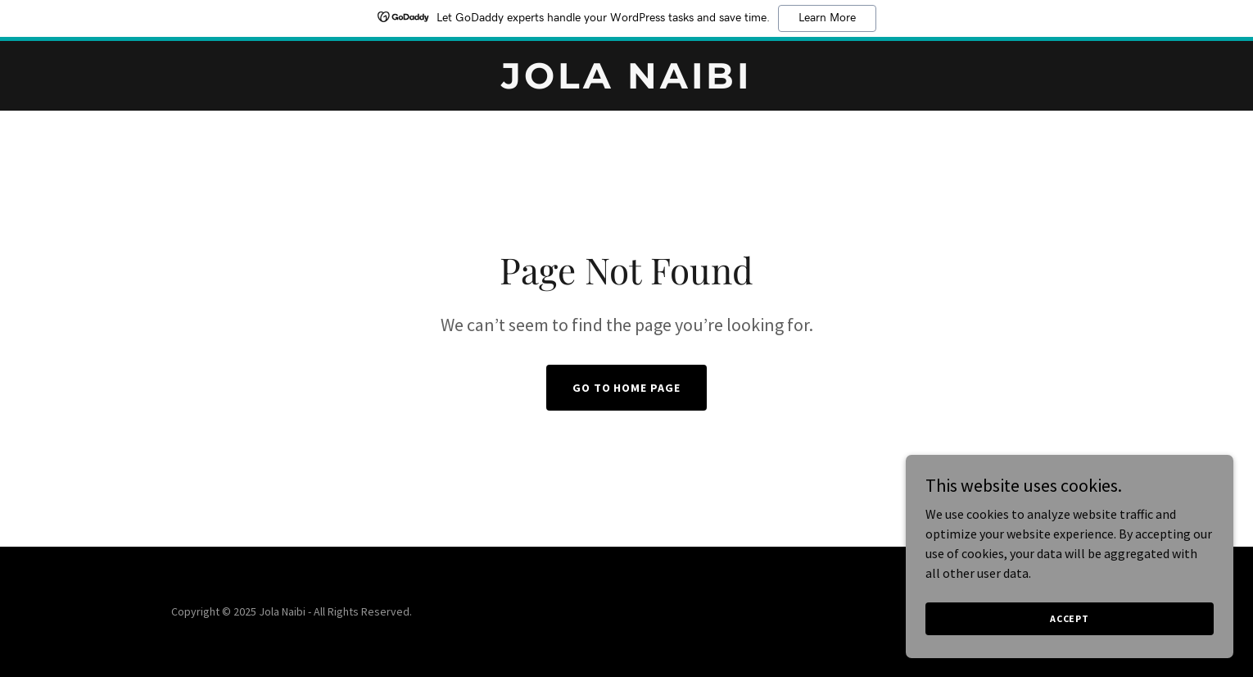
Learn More (827, 18)
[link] (626, 83)
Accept (1069, 618)
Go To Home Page (626, 387)
